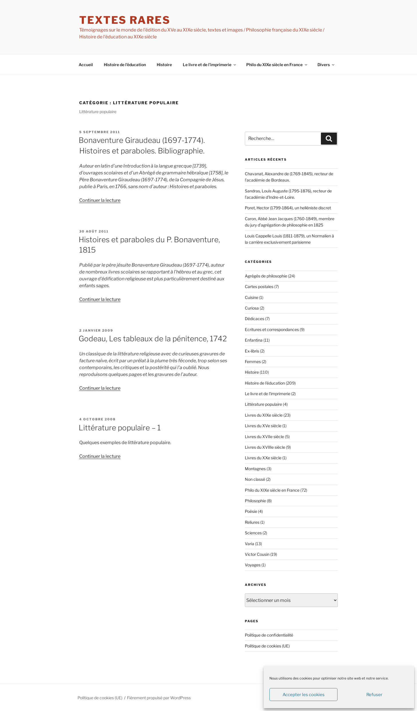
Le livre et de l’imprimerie (210, 64)
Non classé (255, 479)
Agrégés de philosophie (266, 275)
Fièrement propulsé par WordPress (159, 697)
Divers (326, 64)
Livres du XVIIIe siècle (265, 447)
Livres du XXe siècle (263, 457)
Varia (249, 543)
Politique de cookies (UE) (267, 645)
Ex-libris (252, 350)
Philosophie (255, 500)
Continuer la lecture (99, 200)
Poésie (251, 511)
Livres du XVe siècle (263, 425)
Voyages (253, 564)
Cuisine (251, 297)
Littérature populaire (263, 404)
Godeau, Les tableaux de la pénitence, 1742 (153, 338)
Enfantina (254, 340)
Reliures (252, 522)
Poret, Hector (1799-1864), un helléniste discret (288, 207)
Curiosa (252, 308)
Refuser (374, 694)
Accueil (86, 64)
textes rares (124, 20)
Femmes (253, 361)
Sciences (253, 532)
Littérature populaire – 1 (120, 427)
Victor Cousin (257, 554)
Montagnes (255, 468)
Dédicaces (254, 318)
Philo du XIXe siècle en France (277, 64)
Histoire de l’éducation (125, 64)
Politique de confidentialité (269, 635)
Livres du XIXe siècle (264, 415)
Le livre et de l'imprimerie (267, 393)
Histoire (164, 64)
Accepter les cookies (304, 694)
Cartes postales (259, 286)
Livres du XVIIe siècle (264, 436)
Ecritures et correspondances (272, 329)
